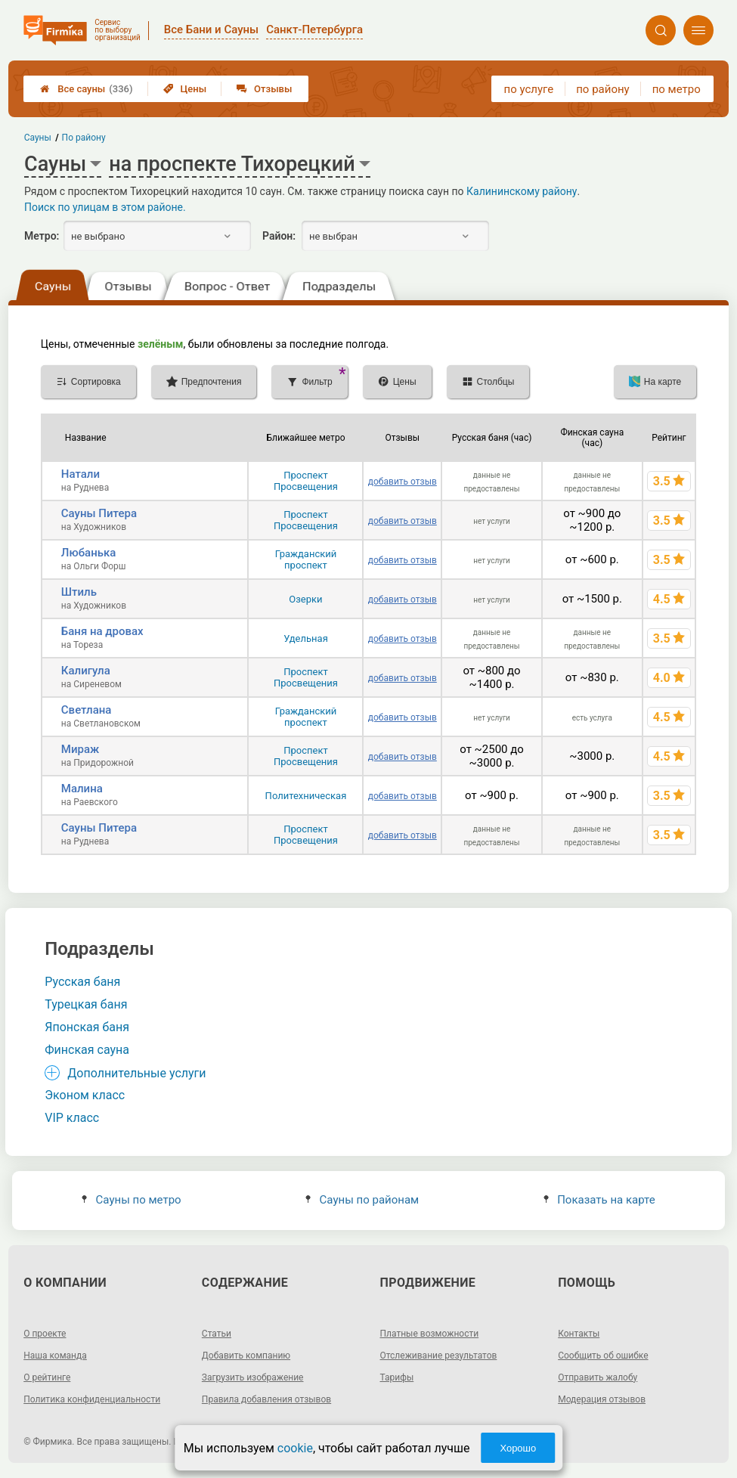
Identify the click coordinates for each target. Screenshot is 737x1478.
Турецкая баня (86, 1004)
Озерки (305, 599)
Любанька (88, 552)
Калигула (85, 670)
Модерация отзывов (602, 1399)
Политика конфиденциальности (91, 1399)
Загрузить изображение (253, 1377)
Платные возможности (429, 1333)
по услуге (529, 89)
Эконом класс (85, 1095)
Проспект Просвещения (306, 480)
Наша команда (55, 1355)
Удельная (305, 638)
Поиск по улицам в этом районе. (105, 207)
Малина (82, 788)
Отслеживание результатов (438, 1355)
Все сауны (86, 89)
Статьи (216, 1333)
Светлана (86, 710)
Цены (185, 89)
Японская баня (87, 1027)
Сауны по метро (131, 1200)
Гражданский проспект (306, 559)
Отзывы (264, 89)
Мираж (80, 749)
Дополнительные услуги (136, 1073)
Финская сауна (87, 1050)
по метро (676, 89)
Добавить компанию (246, 1355)
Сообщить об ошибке (603, 1355)
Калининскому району (521, 191)
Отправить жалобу (597, 1377)
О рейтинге (46, 1377)
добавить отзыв (402, 481)
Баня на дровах (102, 631)
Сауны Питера (99, 513)
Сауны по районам (362, 1200)
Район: (279, 236)
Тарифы (397, 1377)
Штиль (79, 592)
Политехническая (306, 795)
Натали (80, 474)
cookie (295, 1448)
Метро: (41, 236)
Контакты (578, 1333)
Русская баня (82, 981)
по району (602, 89)
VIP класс (72, 1118)
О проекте (44, 1333)
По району (84, 137)
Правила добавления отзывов (266, 1399)
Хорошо (518, 1448)
